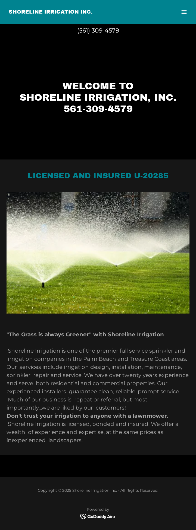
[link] (50, 12)
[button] (184, 12)
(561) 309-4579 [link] (98, 30)
